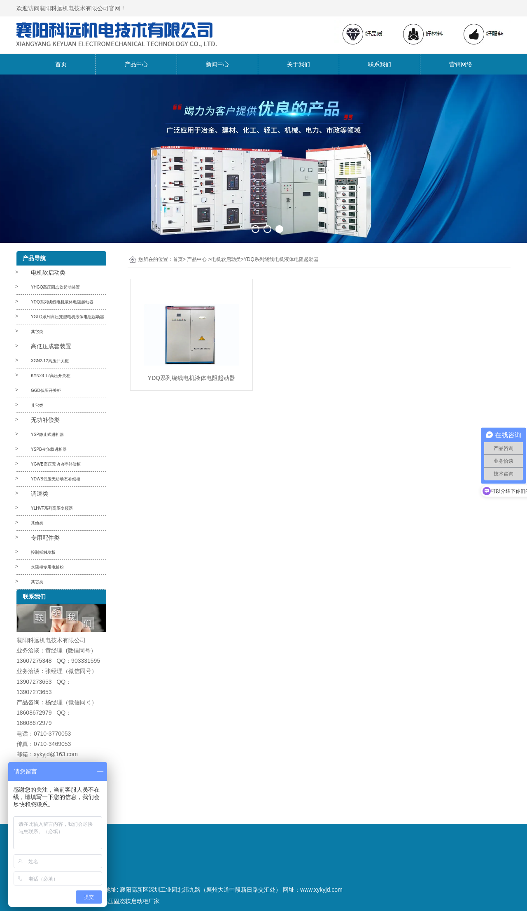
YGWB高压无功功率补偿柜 (56, 464)
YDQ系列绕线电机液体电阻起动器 (62, 302)
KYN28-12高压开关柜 (50, 375)
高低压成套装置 (51, 346)
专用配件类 (45, 537)
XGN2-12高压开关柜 (50, 361)
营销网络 (460, 64)
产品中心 (136, 64)
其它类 (37, 331)
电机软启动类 (48, 272)
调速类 (39, 493)
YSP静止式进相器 (47, 434)
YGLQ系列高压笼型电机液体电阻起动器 (67, 317)
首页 (61, 64)
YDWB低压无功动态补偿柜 (55, 479)
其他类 (37, 523)
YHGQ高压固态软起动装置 (55, 287)
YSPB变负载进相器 (49, 449)
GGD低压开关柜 (46, 390)
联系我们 (379, 64)
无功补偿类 (45, 420)
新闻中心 (217, 64)
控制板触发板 (43, 552)
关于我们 (298, 64)
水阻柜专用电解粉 (47, 567)
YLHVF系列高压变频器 (52, 508)
